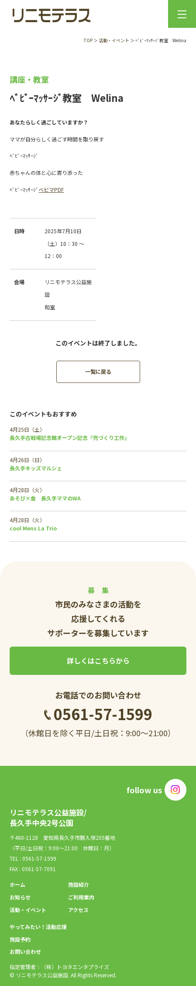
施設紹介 (78, 884)
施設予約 (20, 939)
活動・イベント (114, 40)
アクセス (78, 909)
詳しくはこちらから (98, 660)
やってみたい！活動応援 (38, 926)
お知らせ (20, 897)
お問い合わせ (25, 951)
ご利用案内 (81, 897)
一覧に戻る (98, 371)
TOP (88, 40)
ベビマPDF (51, 189)
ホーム (17, 884)
